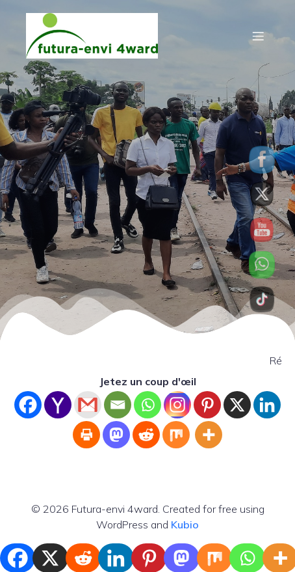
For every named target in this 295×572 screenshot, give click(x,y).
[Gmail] (87, 404)
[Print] (86, 434)
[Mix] (176, 434)
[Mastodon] (116, 434)
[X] (237, 404)
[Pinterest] (207, 404)
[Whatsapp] (147, 404)
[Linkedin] (267, 404)
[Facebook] (28, 404)
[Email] (117, 404)
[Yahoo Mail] (57, 404)
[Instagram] (177, 404)
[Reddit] (146, 434)
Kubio (185, 524)
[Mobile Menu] (258, 36)
